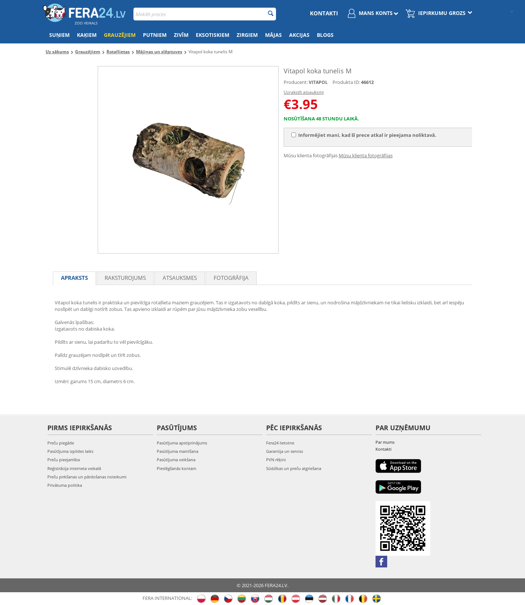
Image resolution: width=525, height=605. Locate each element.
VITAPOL (318, 82)
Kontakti (324, 13)
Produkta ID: (346, 82)
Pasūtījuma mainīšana (177, 451)
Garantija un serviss (284, 451)
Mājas (273, 34)
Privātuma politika (64, 485)
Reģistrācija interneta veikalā (74, 468)
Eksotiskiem (212, 34)
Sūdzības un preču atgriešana (293, 468)
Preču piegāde (60, 443)
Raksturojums (125, 277)
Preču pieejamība (63, 459)
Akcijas (299, 34)
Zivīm (181, 34)
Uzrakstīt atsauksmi (304, 92)
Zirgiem (247, 34)
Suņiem (59, 34)
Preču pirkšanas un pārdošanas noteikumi (87, 476)
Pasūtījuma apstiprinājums (182, 443)
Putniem (155, 34)
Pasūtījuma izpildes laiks (70, 451)
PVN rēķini (276, 459)
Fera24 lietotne (280, 443)
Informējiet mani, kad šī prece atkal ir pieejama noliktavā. (363, 135)
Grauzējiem (120, 34)
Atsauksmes (180, 277)
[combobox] (204, 14)
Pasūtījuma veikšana (176, 459)
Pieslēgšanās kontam (176, 468)
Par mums (385, 442)
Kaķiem (87, 34)
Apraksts (74, 277)
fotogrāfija (231, 277)
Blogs (325, 34)
